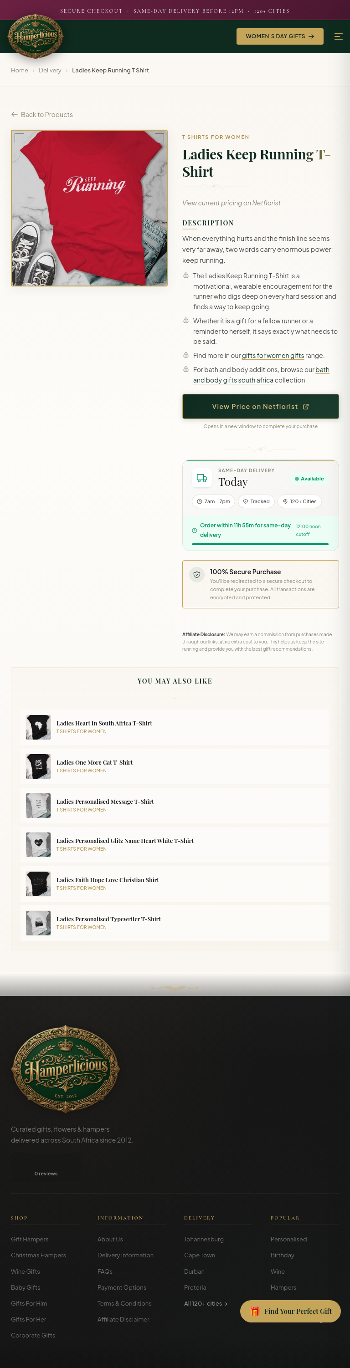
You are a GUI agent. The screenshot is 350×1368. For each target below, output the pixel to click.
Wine (278, 1242)
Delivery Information (126, 1226)
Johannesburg (204, 1210)
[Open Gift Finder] (290, 1311)
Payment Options (122, 1258)
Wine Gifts (25, 1242)
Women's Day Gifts (280, 36)
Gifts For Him (29, 1274)
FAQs (105, 1242)
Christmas (285, 1274)
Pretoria (195, 1258)
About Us (110, 1210)
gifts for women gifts (273, 355)
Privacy (296, 1355)
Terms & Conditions (125, 1274)
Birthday (282, 1226)
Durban (194, 1242)
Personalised (289, 1210)
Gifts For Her (28, 1290)
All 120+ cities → (205, 1274)
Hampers (284, 1258)
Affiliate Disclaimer (123, 1290)
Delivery (50, 70)
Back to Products (42, 114)
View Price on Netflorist (260, 406)
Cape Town (199, 1226)
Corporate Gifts (33, 1306)
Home (19, 70)
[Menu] (338, 37)
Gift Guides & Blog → (299, 1290)
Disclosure (326, 1355)
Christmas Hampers (38, 1226)
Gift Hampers (30, 1210)
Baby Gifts (26, 1258)
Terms (271, 1355)
